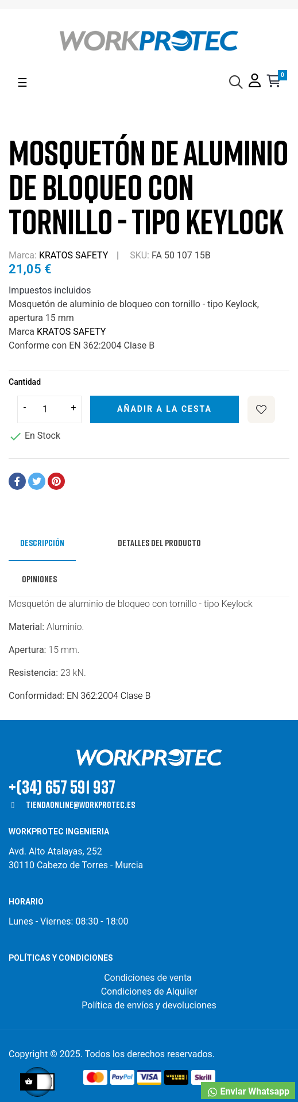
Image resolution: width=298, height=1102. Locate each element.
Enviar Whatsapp (248, 1092)
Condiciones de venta (149, 977)
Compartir (17, 481)
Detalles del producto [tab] (159, 542)
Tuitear (36, 481)
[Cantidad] (49, 409)
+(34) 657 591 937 (62, 786)
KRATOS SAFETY (73, 255)
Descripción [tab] (42, 542)
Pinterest (56, 481)
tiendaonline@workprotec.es (80, 804)
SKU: (139, 255)
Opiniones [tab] (39, 579)
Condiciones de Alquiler (149, 991)
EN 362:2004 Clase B (108, 695)
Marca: (23, 255)
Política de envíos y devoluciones (149, 1005)
